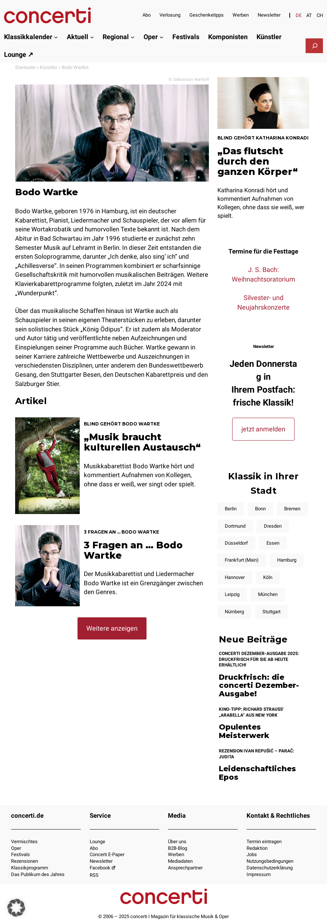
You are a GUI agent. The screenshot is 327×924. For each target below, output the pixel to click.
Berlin (231, 508)
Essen (272, 543)
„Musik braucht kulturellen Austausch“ (142, 442)
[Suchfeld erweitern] (315, 45)
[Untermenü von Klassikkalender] (56, 37)
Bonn (260, 508)
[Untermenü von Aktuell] (92, 37)
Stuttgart (271, 611)
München (268, 594)
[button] (16, 908)
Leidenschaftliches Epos (257, 773)
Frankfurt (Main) (242, 560)
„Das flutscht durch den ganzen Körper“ (257, 161)
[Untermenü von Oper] (161, 37)
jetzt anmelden (263, 429)
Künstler (48, 67)
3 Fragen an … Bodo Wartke (133, 550)
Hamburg (286, 560)
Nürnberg (234, 611)
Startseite (25, 67)
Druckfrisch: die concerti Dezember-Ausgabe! (259, 685)
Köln (267, 577)
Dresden (273, 526)
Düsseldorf (236, 543)
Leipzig (232, 594)
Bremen (292, 508)
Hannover (235, 577)
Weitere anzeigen (112, 628)
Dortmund (235, 526)
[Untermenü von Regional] (133, 37)
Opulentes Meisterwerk (244, 731)
